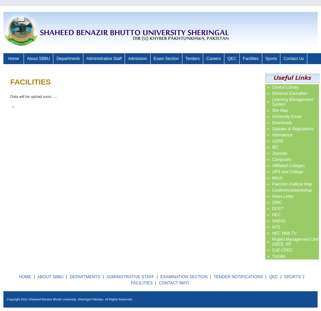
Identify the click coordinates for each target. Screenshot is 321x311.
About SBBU (38, 58)
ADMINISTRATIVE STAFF (130, 277)
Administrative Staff (104, 58)
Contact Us (293, 58)
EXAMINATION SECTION (183, 277)
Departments (68, 58)
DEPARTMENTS (85, 277)
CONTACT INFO (174, 283)
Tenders (192, 58)
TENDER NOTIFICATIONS (238, 277)
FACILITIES (142, 283)
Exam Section (166, 58)
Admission (137, 58)
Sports (271, 58)
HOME (25, 277)
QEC (231, 58)
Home (13, 58)
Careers (213, 58)
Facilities (251, 58)
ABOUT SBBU (50, 277)
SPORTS (292, 277)
